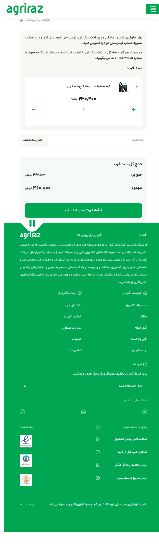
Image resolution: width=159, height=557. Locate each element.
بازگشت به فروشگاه (31, 20)
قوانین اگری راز (69, 316)
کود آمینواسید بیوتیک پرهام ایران (84, 86)
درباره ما (73, 339)
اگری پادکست (134, 339)
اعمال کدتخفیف (28, 140)
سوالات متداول (68, 328)
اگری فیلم (137, 328)
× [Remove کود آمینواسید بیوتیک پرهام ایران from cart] (133, 87)
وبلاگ (139, 316)
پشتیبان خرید (69, 305)
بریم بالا (23, 504)
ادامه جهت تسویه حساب (79, 210)
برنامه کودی (135, 350)
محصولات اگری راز (132, 305)
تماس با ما (71, 350)
